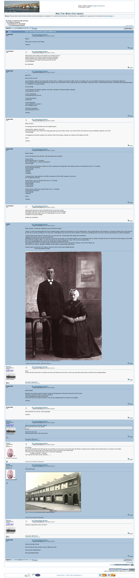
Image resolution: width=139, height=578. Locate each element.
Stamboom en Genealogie (17, 24)
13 (24, 28)
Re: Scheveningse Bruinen (40, 34)
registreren (102, 6)
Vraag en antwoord (14, 22)
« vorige (127, 25)
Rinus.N (8, 366)
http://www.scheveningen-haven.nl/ (32, 383)
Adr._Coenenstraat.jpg (31, 512)
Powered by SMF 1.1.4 (61, 575)
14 (25, 28)
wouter (8, 443)
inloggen (94, 6)
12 (22, 28)
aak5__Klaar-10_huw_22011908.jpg (34, 360)
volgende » (131, 25)
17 (30, 28)
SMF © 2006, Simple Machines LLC (74, 575)
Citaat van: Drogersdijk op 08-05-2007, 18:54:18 (36, 425)
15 (27, 28)
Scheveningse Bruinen (18, 25)
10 (18, 28)
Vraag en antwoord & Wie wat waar (18, 20)
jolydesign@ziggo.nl (108, 16)
